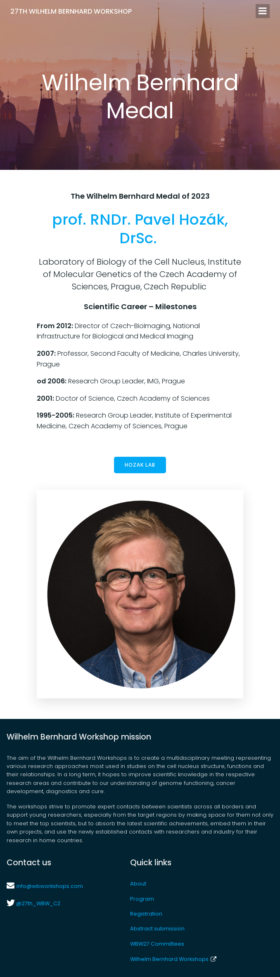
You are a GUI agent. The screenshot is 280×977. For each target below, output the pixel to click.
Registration (146, 913)
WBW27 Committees (157, 943)
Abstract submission (157, 928)
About (138, 883)
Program (142, 898)
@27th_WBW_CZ (37, 903)
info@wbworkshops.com (50, 886)
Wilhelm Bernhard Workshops (173, 959)
